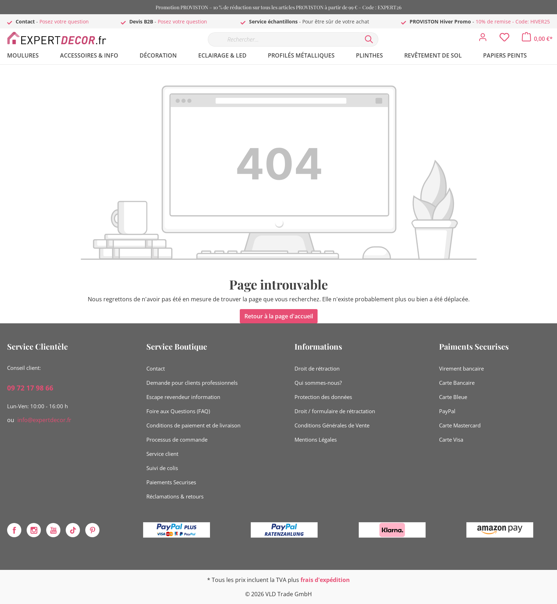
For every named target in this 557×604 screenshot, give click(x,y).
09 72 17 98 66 (30, 388)
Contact (155, 368)
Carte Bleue (453, 396)
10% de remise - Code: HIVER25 (513, 21)
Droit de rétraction (317, 368)
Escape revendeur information (183, 396)
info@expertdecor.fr (44, 420)
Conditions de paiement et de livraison (193, 425)
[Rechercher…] (284, 39)
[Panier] (537, 38)
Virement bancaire (461, 368)
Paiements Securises (171, 482)
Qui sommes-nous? (318, 382)
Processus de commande (176, 439)
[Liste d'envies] (504, 39)
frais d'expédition (325, 580)
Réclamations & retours (175, 496)
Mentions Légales (315, 439)
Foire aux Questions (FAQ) (178, 411)
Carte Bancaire (457, 382)
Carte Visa (451, 439)
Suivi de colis (162, 467)
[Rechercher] (369, 39)
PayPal (447, 411)
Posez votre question (64, 21)
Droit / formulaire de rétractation (334, 411)
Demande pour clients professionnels (192, 382)
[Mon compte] (482, 39)
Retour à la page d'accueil (278, 316)
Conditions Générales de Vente (331, 425)
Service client (162, 453)
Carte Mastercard (460, 425)
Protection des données (323, 396)
